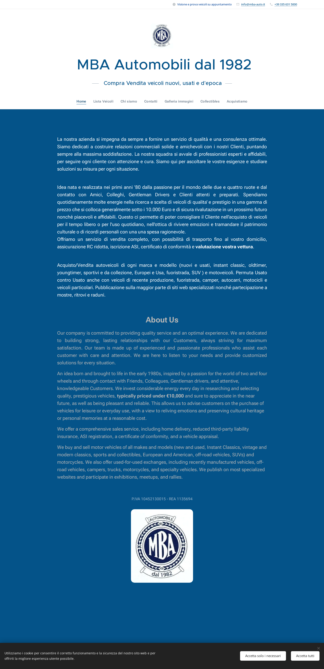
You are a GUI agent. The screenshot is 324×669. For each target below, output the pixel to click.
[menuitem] (84, 101)
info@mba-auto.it (253, 4)
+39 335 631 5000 (285, 4)
